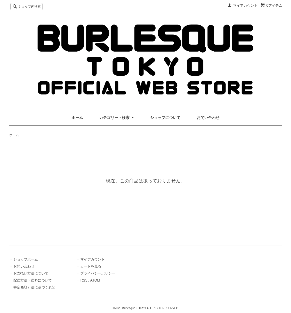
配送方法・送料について (32, 280)
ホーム (77, 117)
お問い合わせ (208, 117)
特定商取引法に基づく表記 (34, 287)
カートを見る (90, 266)
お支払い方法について (30, 273)
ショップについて (165, 117)
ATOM (95, 280)
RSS (84, 280)
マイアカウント (245, 5)
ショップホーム (25, 259)
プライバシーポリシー (97, 273)
